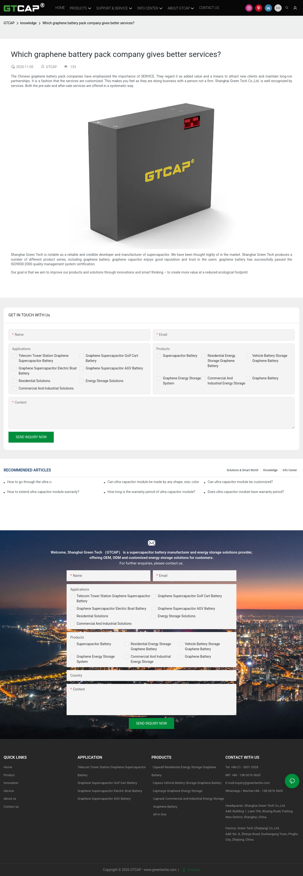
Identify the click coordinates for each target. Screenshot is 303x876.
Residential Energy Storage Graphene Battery (221, 361)
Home (8, 767)
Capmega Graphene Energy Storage (177, 791)
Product (9, 775)
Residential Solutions (34, 381)
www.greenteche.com (160, 870)
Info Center (290, 470)
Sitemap (191, 870)
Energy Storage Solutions (105, 381)
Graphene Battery (265, 378)
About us (10, 798)
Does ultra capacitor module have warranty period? (246, 492)
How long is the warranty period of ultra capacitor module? (151, 492)
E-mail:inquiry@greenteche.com (248, 783)
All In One (159, 814)
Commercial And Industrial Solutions (46, 388)
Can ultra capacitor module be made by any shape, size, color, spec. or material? (153, 482)
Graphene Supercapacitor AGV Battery (114, 368)
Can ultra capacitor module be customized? (240, 482)
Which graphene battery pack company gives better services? (88, 23)
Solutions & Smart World (242, 470)
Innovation (11, 783)
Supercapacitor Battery (180, 356)
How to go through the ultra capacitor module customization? (29, 482)
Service (9, 791)
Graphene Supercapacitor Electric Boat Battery (111, 608)
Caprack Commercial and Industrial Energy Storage (188, 798)
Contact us (11, 806)
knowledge (28, 23)
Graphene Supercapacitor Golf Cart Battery (190, 596)
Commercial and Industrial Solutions (104, 624)
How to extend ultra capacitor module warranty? (43, 492)
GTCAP (9, 23)
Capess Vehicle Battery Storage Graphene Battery (187, 783)
